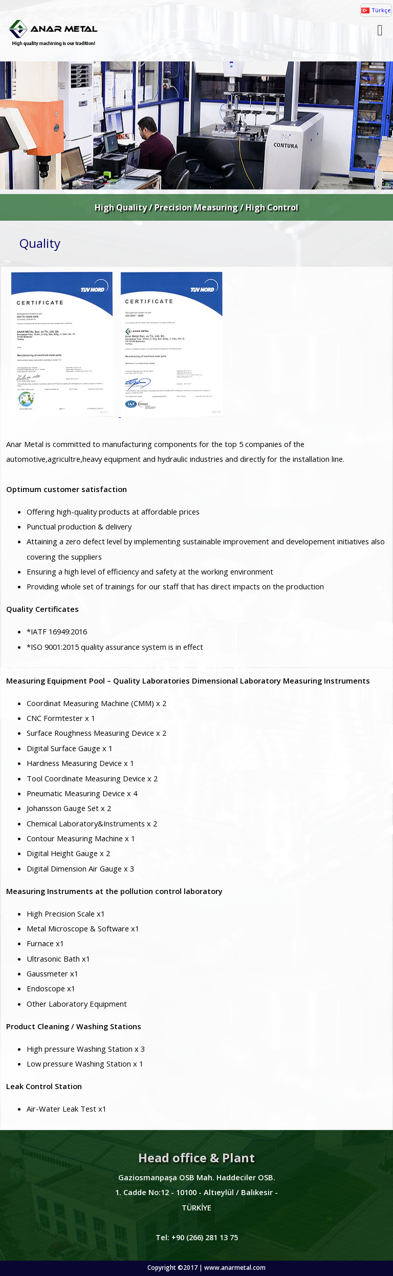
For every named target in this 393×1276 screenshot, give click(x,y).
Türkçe (381, 10)
